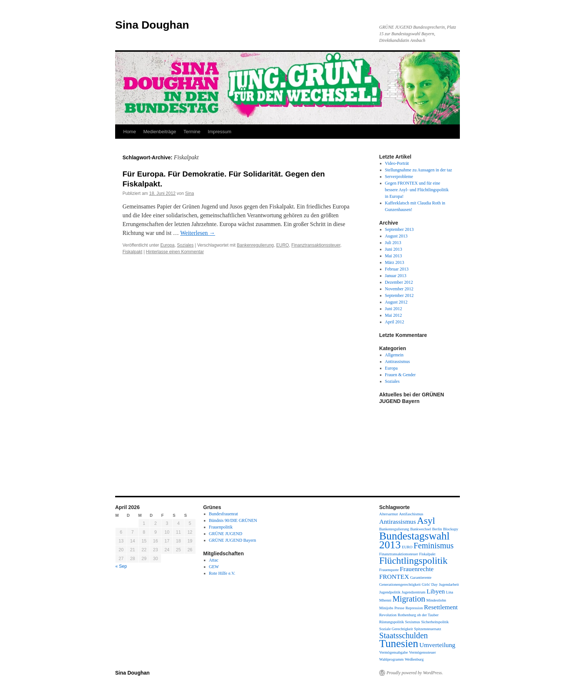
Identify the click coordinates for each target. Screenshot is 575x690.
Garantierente (420, 577)
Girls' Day (430, 584)
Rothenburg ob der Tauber (418, 615)
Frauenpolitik (221, 527)
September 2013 (399, 229)
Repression (414, 608)
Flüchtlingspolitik (413, 560)
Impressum (219, 131)
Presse (399, 608)
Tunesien (398, 643)
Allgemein (394, 354)
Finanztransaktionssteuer (316, 245)
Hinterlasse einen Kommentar (175, 251)
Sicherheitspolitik (434, 622)
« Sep (121, 566)
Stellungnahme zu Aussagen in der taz (418, 169)
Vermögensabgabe (393, 652)
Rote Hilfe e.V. (222, 573)
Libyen (435, 591)
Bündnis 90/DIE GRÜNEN (233, 520)
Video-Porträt (397, 163)
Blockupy (450, 529)
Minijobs (386, 608)
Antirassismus (397, 361)
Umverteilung (437, 645)
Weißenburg (414, 659)
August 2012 (396, 302)
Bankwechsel (420, 529)
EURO (282, 245)
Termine (191, 131)
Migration (408, 598)
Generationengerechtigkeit (400, 584)
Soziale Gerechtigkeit (396, 629)
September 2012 (399, 295)
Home (129, 131)
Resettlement (441, 607)
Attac (214, 560)
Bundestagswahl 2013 (414, 540)
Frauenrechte (416, 569)
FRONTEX (394, 576)
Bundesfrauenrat (223, 513)
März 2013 (394, 262)
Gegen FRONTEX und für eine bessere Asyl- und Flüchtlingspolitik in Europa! (417, 190)
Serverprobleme (399, 176)
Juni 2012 (393, 308)
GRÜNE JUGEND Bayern (232, 540)
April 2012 (394, 321)
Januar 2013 (395, 275)
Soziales (185, 245)
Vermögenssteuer (422, 652)
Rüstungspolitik (391, 622)
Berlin (437, 529)
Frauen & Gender (400, 374)
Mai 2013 (393, 255)
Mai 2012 (393, 315)
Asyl (426, 520)
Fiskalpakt (132, 251)
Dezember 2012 (399, 282)
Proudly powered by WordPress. (415, 672)
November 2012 (399, 288)
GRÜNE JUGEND (225, 533)
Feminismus (434, 545)
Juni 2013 (393, 249)
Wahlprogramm (391, 659)
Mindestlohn (436, 600)
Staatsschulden (403, 635)
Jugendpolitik (389, 592)
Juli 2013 (393, 242)
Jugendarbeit (449, 584)
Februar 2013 (397, 269)
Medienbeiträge (159, 131)
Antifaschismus (411, 514)
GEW (214, 566)
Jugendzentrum (413, 592)
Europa (167, 245)
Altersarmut (388, 514)
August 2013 (396, 236)
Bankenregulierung (255, 245)
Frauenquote (389, 570)
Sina (189, 193)
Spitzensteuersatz (427, 629)
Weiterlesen (197, 233)
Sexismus (412, 622)
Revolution (387, 615)
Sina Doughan (152, 25)
